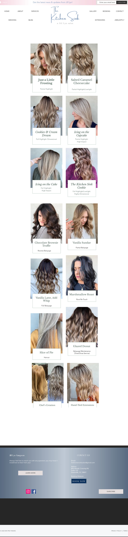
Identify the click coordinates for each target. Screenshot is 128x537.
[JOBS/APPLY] (119, 20)
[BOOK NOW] (79, 481)
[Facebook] (34, 491)
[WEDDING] (12, 20)
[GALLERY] (93, 11)
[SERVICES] (35, 11)
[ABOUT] (20, 11)
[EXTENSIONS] (100, 20)
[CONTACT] (120, 11)
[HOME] (6, 11)
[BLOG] (31, 20)
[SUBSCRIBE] (121, 2)
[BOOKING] (106, 11)
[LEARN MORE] (30, 473)
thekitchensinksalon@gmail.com (83, 463)
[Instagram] (28, 491)
